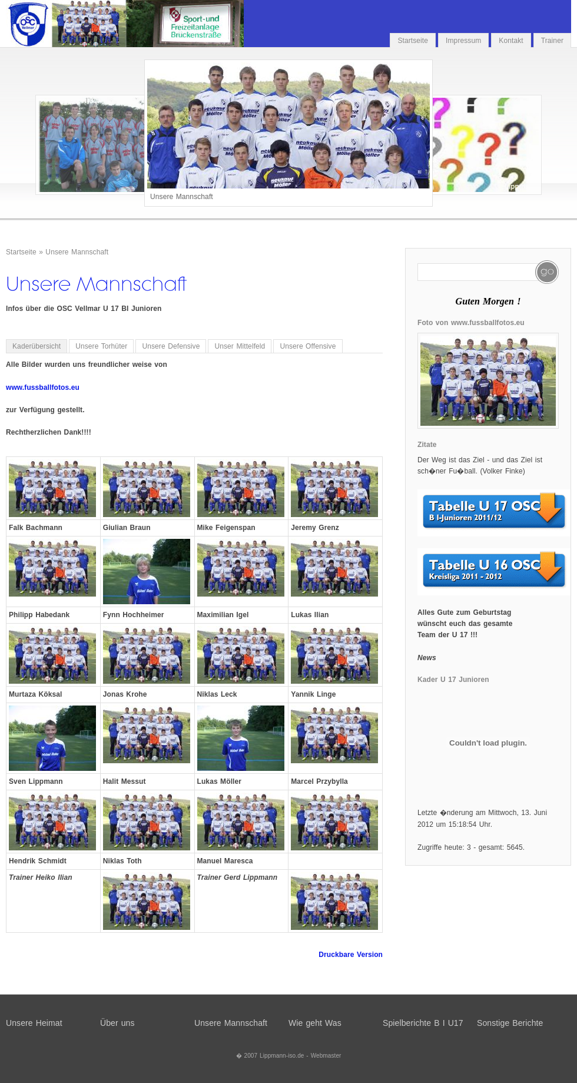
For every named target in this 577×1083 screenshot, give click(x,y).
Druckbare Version (351, 954)
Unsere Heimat (34, 1023)
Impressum (463, 41)
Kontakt (511, 41)
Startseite (412, 41)
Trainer (552, 41)
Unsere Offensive (308, 346)
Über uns (117, 1023)
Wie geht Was (314, 1023)
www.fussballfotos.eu (42, 387)
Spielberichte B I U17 (423, 1023)
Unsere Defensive (171, 346)
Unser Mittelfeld (239, 346)
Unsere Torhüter (101, 346)
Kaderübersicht (36, 346)
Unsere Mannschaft (76, 252)
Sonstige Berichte (510, 1023)
